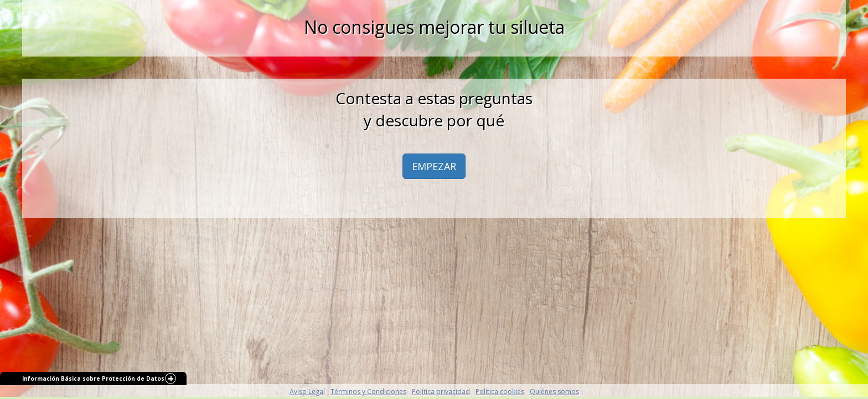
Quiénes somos (554, 391)
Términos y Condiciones (368, 391)
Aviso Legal (307, 391)
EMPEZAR (434, 166)
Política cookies (500, 391)
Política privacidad (441, 391)
